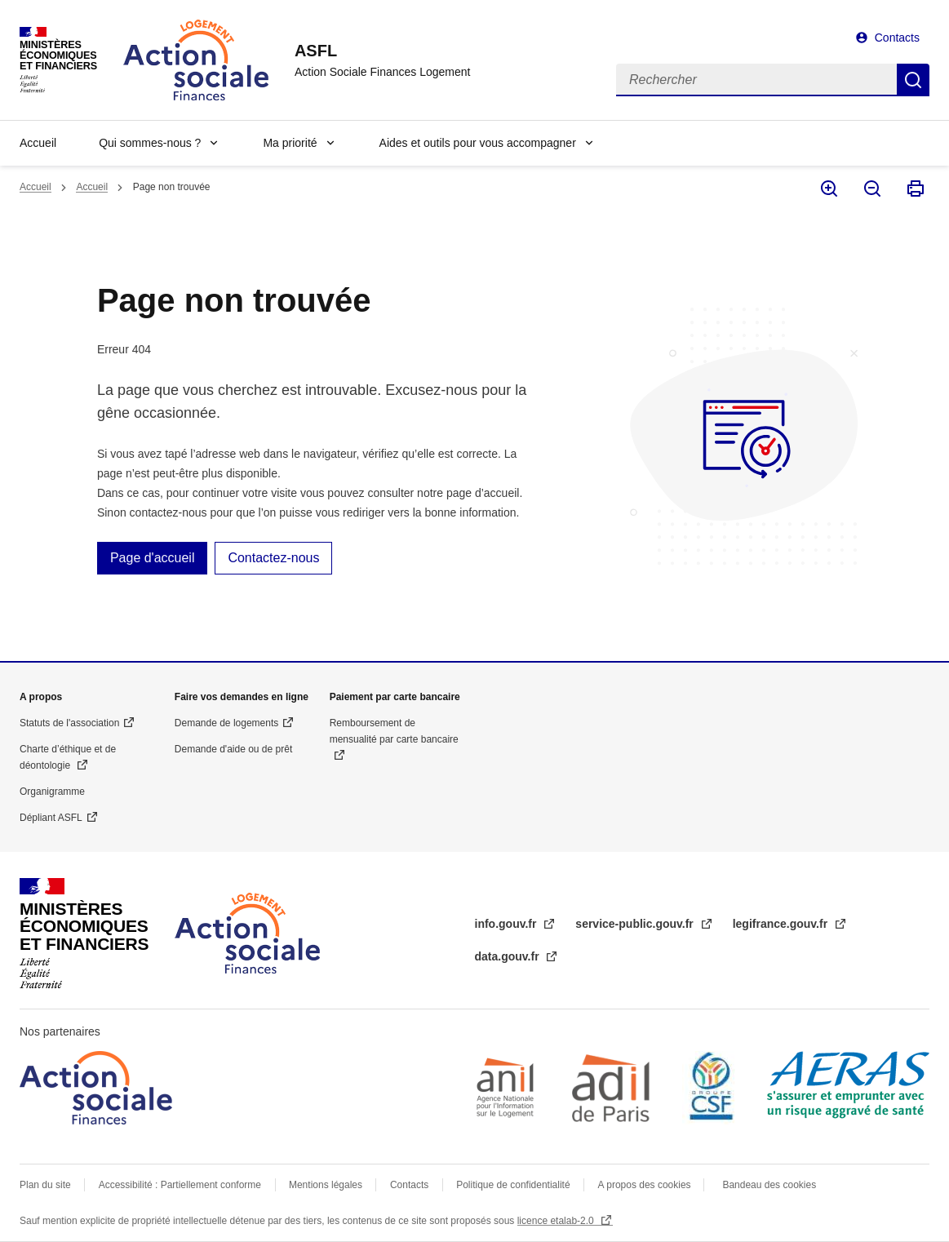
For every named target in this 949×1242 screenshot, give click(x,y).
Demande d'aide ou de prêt (233, 749)
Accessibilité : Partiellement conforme (180, 1185)
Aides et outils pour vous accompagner (477, 142)
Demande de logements (226, 723)
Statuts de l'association (69, 723)
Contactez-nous (273, 558)
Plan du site (45, 1185)
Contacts (897, 37)
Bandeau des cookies (769, 1185)
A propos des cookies (646, 1185)
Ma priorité (290, 142)
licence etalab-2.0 (556, 1220)
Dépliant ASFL (51, 817)
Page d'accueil (152, 558)
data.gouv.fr (509, 956)
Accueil (38, 142)
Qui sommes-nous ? (150, 142)
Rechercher (913, 80)
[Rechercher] (756, 80)
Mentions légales (325, 1185)
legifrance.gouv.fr (782, 923)
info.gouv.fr (507, 923)
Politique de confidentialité (513, 1185)
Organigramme (52, 791)
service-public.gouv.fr (635, 923)
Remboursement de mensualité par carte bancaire (394, 731)
